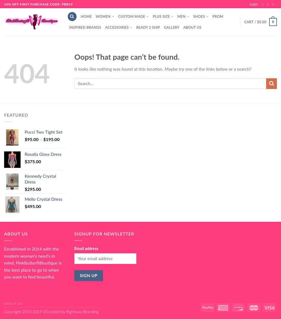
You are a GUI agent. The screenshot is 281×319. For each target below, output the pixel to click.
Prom (217, 16)
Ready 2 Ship (148, 27)
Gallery (171, 27)
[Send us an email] (274, 4)
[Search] (72, 16)
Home (86, 16)
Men (183, 16)
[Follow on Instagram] (269, 4)
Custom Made (133, 16)
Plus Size (163, 16)
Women (105, 16)
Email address (86, 248)
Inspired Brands (85, 27)
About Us (192, 27)
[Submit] (271, 83)
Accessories (119, 27)
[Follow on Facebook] (263, 4)
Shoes (201, 16)
